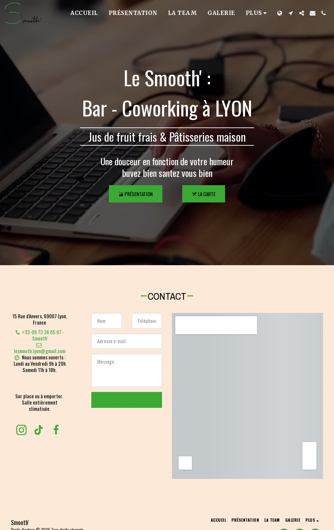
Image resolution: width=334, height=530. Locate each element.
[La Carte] (203, 193)
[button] (291, 13)
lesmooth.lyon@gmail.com (39, 348)
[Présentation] (135, 193)
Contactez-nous (127, 400)
